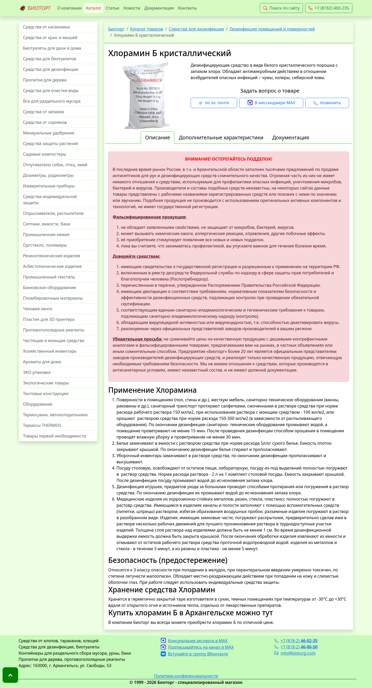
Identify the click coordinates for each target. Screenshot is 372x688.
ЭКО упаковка (37, 372)
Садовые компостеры (44, 154)
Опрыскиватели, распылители (53, 213)
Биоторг (116, 29)
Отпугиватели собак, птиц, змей (55, 165)
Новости (131, 8)
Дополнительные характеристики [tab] (221, 137)
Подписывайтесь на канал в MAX (197, 647)
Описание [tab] (157, 137)
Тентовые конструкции (45, 393)
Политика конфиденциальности (186, 676)
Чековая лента (37, 309)
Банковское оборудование (49, 287)
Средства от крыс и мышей (50, 37)
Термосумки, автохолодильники (55, 415)
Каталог (94, 8)
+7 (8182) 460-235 (328, 8)
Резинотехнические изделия (51, 256)
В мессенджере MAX (271, 103)
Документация (159, 8)
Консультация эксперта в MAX (194, 641)
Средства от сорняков (45, 122)
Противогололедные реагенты (53, 330)
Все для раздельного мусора (52, 101)
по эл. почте (214, 103)
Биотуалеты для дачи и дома (52, 48)
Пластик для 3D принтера (49, 319)
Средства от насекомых (46, 27)
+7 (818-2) (295, 641)
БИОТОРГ (35, 8)
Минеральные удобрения (48, 133)
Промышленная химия (46, 234)
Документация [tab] (290, 137)
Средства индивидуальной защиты (50, 200)
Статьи (112, 8)
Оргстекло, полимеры (45, 245)
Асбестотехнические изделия (52, 266)
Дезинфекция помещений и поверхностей (272, 29)
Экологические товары (46, 383)
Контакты (187, 8)
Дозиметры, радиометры (48, 175)
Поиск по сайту (281, 8)
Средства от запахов (43, 112)
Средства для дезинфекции (50, 69)
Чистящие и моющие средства (53, 340)
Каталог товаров (146, 29)
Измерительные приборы (49, 186)
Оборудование (37, 404)
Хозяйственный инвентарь (49, 351)
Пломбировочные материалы (53, 298)
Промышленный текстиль (49, 277)
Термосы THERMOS (42, 425)
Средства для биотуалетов (49, 59)
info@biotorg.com (295, 653)
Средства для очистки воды (51, 90)
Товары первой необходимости (54, 436)
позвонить (327, 103)
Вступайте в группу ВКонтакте (194, 654)
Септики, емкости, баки (46, 224)
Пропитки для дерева (45, 80)
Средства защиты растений (50, 143)
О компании (69, 8)
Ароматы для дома (42, 362)
